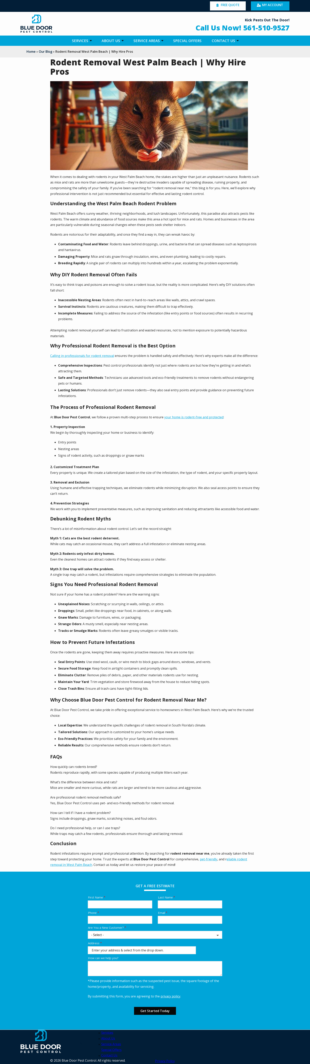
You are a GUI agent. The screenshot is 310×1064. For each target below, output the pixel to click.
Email (161, 913)
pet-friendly (208, 859)
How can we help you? (103, 958)
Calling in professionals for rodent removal (82, 356)
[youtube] (71, 1043)
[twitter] (81, 1043)
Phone (92, 913)
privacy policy (170, 996)
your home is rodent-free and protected (193, 417)
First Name (95, 897)
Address (93, 943)
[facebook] (90, 1043)
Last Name (165, 897)
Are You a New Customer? (106, 927)
